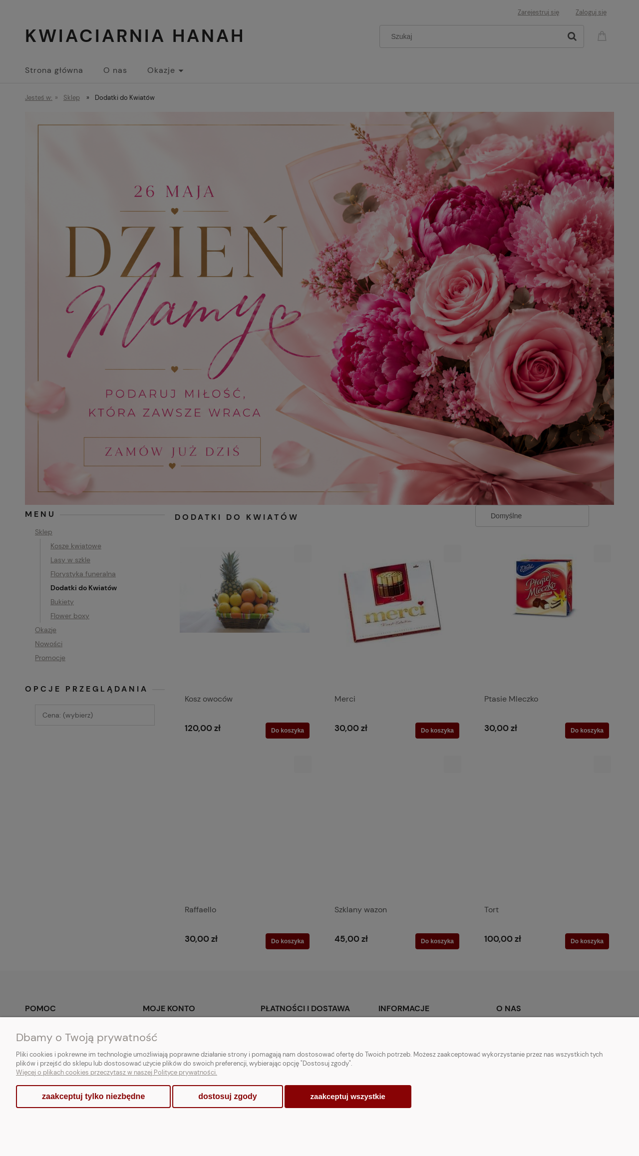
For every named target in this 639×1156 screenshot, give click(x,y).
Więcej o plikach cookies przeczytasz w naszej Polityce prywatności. (116, 1072)
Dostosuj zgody (227, 1096)
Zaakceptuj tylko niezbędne (93, 1096)
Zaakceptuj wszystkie (348, 1096)
